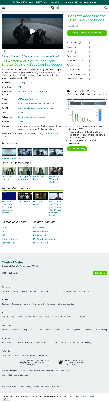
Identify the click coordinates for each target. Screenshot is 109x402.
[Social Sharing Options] (4, 51)
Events (66, 329)
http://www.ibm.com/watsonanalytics (35, 108)
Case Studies (16, 329)
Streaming (43, 291)
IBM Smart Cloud (41, 231)
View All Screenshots (11, 158)
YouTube (39, 91)
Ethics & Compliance (41, 387)
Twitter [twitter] (15, 355)
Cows (20, 121)
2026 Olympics (81, 317)
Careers (28, 342)
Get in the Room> (87, 2)
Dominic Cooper (25, 117)
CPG (59, 291)
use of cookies (89, 396)
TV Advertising (101, 329)
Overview (6, 291)
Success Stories (36, 329)
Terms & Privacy (25, 387)
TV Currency (87, 329)
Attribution (50, 304)
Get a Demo (74, 342)
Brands (15, 291)
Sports (52, 291)
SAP (3, 235)
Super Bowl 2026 (46, 317)
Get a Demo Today (77, 149)
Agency (33, 291)
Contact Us (52, 342)
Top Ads (5, 317)
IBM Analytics (39, 235)
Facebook (22, 91)
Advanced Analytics (65, 304)
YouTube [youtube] (24, 355)
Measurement (38, 304)
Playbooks (75, 329)
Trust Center (56, 387)
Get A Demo (100, 273)
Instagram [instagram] (43, 355)
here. (69, 370)
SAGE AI (86, 291)
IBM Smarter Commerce (44, 239)
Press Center (39, 342)
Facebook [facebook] (6, 355)
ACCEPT (6, 399)
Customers (18, 342)
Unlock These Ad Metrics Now (87, 32)
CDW (4, 227)
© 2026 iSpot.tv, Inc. (9, 387)
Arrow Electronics (10, 239)
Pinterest (47, 91)
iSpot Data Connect (72, 291)
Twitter (30, 91)
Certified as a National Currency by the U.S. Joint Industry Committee (38, 362)
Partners (63, 342)
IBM (19, 87)
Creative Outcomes (53, 329)
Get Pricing (86, 342)
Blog (25, 329)
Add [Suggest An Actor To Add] (11, 117)
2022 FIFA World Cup (64, 317)
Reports (5, 329)
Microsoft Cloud (9, 243)
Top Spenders (17, 317)
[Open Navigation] (3, 7)
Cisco (4, 231)
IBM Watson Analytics (28, 99)
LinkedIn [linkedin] (33, 355)
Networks (24, 291)
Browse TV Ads (31, 317)
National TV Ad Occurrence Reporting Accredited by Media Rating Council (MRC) (75, 362)
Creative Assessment (21, 304)
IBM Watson (38, 227)
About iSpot (7, 342)
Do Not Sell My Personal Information (15, 375)
